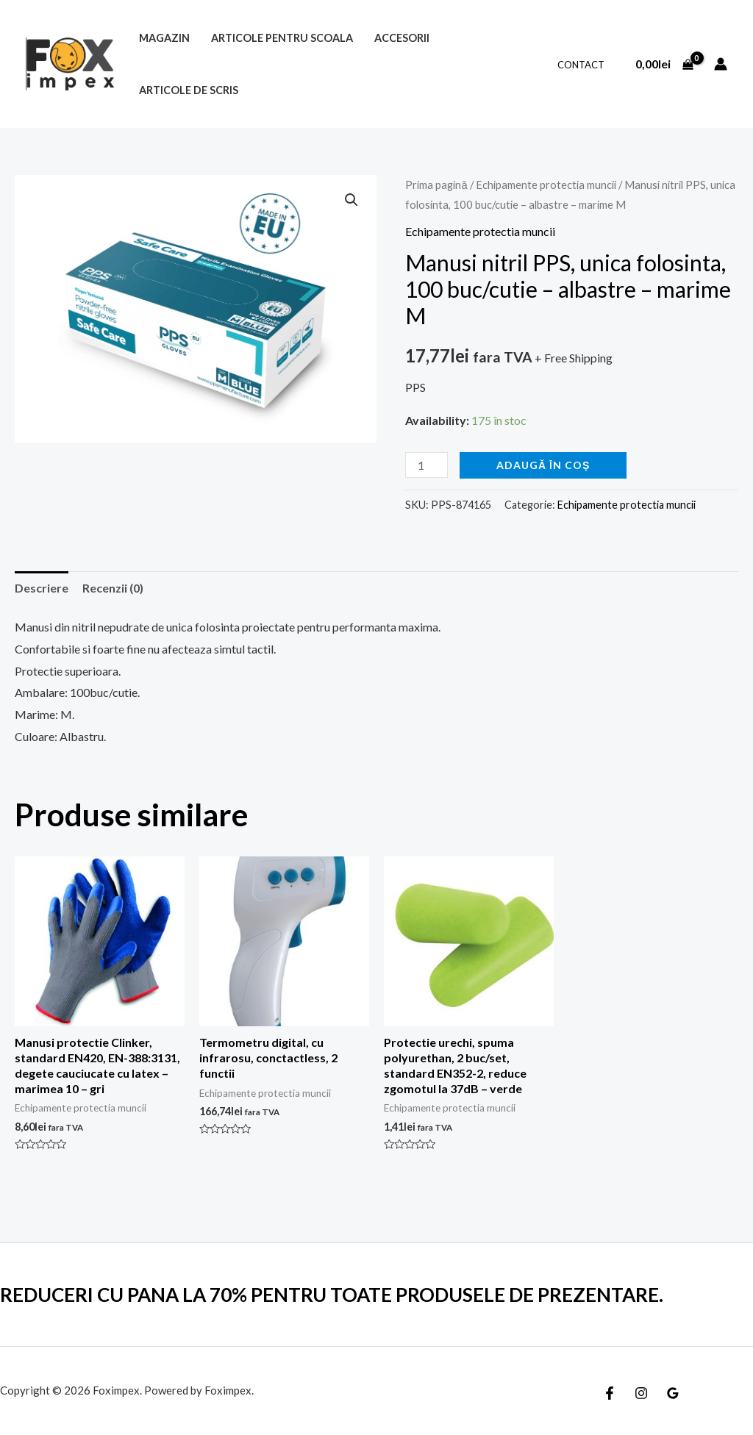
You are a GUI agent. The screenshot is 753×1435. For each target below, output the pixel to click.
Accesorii (401, 38)
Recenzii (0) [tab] (112, 588)
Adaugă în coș (543, 465)
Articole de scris (188, 90)
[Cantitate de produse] (426, 465)
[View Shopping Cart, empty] (664, 64)
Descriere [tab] (41, 588)
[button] (351, 200)
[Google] (672, 1393)
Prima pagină (436, 184)
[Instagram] (641, 1393)
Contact (580, 65)
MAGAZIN (164, 38)
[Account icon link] (720, 64)
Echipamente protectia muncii (546, 184)
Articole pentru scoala (282, 38)
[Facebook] (609, 1393)
